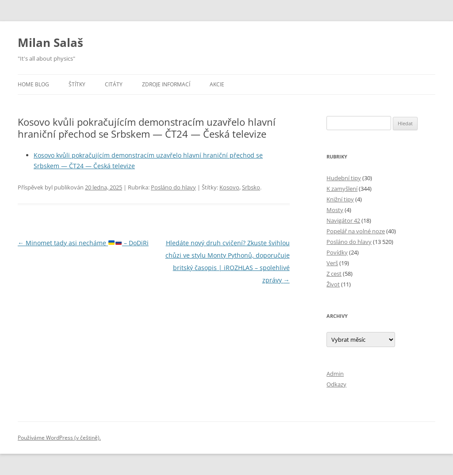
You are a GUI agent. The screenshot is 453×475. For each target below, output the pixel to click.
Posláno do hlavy (173, 187)
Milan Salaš (50, 42)
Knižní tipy (340, 199)
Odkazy (336, 384)
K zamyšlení (341, 189)
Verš (332, 263)
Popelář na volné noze (355, 231)
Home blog (33, 84)
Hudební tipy (343, 178)
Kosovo (229, 187)
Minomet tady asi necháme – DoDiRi (83, 243)
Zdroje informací (166, 84)
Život (333, 284)
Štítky (77, 84)
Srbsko (251, 187)
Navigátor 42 (343, 220)
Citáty (114, 84)
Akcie (217, 84)
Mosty (334, 210)
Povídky (337, 252)
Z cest (334, 274)
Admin (335, 374)
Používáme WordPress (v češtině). (59, 437)
